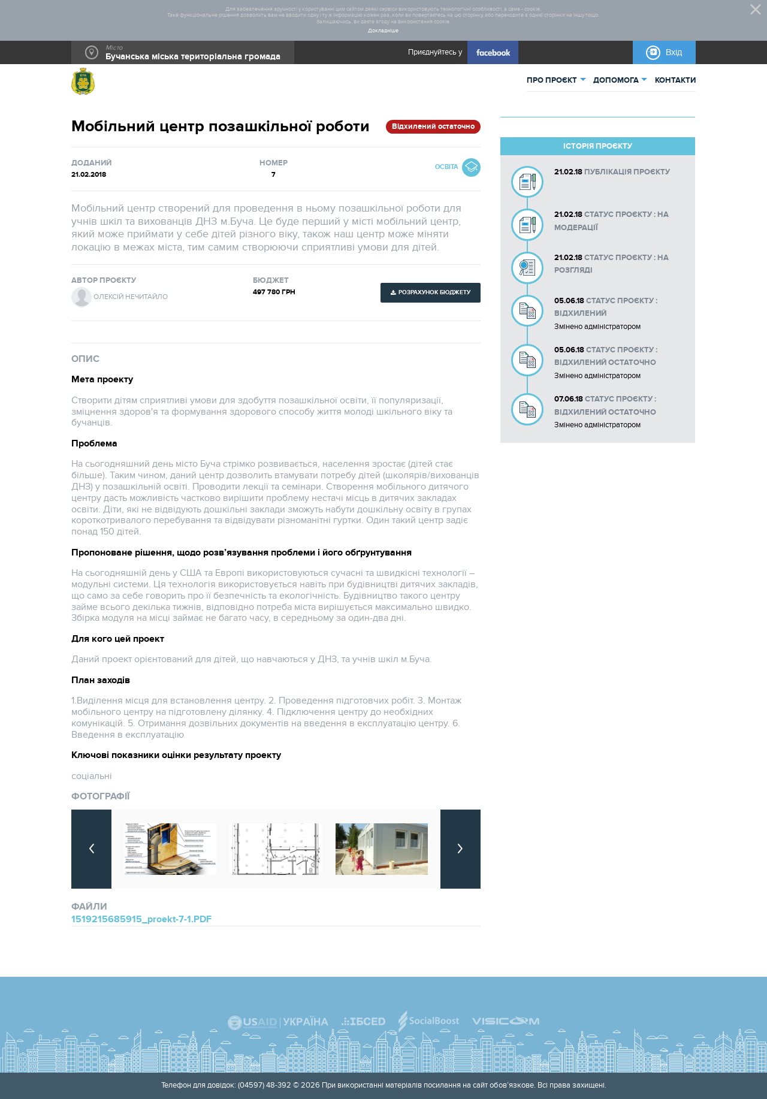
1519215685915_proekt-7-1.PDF (141, 919)
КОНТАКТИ (675, 80)
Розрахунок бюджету (434, 292)
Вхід (674, 52)
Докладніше (383, 31)
